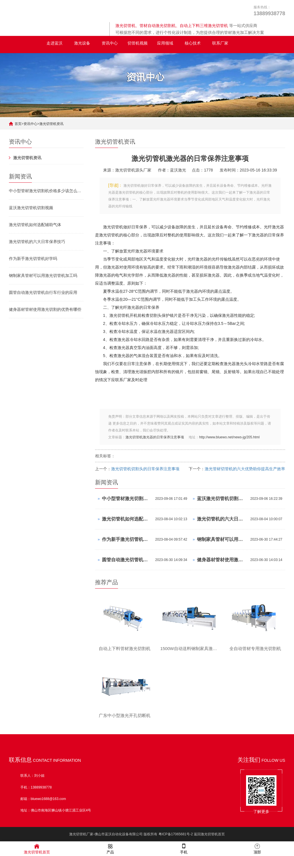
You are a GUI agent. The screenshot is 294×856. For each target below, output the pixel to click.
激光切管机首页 (37, 848)
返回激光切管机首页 (209, 834)
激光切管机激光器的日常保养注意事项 (154, 437)
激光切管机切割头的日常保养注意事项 (145, 468)
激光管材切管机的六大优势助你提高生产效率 (245, 468)
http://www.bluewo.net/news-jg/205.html (229, 437)
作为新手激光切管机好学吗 (33, 258)
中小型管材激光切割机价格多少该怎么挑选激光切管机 (46, 190)
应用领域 (165, 43)
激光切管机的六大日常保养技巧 (37, 241)
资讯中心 (110, 43)
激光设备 (82, 43)
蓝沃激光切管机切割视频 (31, 207)
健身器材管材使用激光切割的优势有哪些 (45, 309)
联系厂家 (220, 43)
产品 (110, 848)
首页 (18, 124)
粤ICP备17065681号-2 (175, 834)
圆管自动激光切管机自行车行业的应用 (43, 292)
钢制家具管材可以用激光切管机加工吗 (43, 275)
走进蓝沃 (55, 43)
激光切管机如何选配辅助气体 (35, 224)
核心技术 (193, 43)
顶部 (257, 848)
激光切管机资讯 (51, 124)
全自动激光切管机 (25, 43)
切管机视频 (137, 43)
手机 (183, 848)
